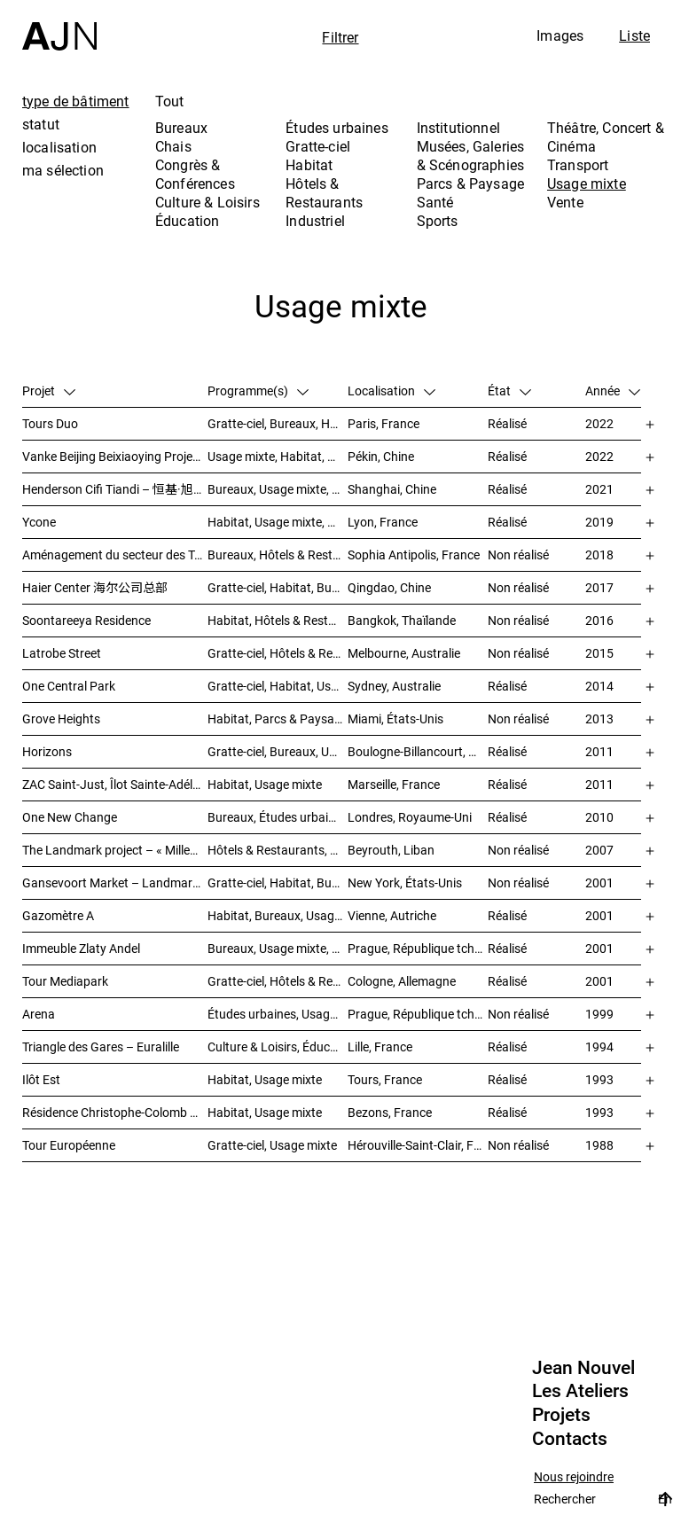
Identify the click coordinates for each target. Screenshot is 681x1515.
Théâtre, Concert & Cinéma (605, 137)
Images (559, 35)
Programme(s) (258, 390)
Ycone (39, 521)
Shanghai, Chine (392, 488)
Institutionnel (458, 127)
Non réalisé (518, 554)
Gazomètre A (58, 915)
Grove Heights (61, 718)
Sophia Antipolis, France (414, 554)
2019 (599, 521)
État (509, 390)
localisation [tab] (59, 147)
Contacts (569, 1438)
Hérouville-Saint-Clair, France (418, 1144)
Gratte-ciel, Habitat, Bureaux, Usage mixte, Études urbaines (277, 882)
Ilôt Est (41, 1079)
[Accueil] (59, 25)
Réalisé (507, 423)
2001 (599, 882)
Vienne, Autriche (392, 915)
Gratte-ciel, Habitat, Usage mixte (277, 685)
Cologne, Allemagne (402, 980)
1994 (599, 1046)
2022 (599, 423)
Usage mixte (586, 183)
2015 (599, 652)
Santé (435, 202)
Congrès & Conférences (195, 174)
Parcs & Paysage (470, 183)
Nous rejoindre (574, 1477)
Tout (169, 101)
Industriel (315, 220)
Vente (565, 202)
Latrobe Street (61, 652)
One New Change (69, 816)
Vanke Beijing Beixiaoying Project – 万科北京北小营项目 (114, 456)
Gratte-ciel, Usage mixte (272, 1144)
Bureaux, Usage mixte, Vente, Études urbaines (277, 488)
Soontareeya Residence (86, 620)
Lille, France (380, 1046)
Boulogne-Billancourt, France (418, 751)
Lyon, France (383, 521)
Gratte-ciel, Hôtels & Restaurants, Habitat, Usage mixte (277, 652)
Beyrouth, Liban (391, 849)
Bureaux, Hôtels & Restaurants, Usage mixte (277, 554)
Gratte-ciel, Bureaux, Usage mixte (277, 751)
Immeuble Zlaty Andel (81, 948)
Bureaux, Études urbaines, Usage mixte (277, 816)
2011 (599, 751)
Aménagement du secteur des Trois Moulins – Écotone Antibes (114, 554)
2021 (599, 488)
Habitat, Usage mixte (264, 784)
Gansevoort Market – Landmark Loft (114, 882)
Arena (38, 1013)
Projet (48, 390)
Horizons (47, 751)
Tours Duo (50, 423)
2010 (599, 816)
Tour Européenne (68, 1144)
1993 (599, 1079)
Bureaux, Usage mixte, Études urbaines (277, 948)
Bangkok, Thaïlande (402, 620)
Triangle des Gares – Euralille (100, 1046)
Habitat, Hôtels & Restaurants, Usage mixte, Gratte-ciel (277, 620)
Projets (561, 1414)
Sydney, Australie (394, 685)
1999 (599, 1013)
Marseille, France (394, 784)
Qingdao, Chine (389, 587)
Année (612, 390)
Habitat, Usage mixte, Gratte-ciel (277, 521)
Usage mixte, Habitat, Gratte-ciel (277, 456)
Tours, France (385, 1079)
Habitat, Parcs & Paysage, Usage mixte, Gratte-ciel (277, 718)
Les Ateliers (580, 1390)
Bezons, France (390, 1112)
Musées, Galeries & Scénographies (471, 156)
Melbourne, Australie (404, 652)
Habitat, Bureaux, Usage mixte (277, 915)
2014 (599, 685)
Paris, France (383, 423)
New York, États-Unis (405, 882)
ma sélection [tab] (63, 170)
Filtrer (340, 37)
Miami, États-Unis (395, 718)
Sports (437, 220)
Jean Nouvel (583, 1367)
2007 (599, 849)
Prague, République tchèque (418, 948)
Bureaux (181, 127)
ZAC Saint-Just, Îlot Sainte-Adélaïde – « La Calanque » (114, 784)
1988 (599, 1144)
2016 (599, 620)
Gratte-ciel (318, 146)
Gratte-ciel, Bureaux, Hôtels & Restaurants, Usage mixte (277, 423)
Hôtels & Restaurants (324, 193)
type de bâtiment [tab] (75, 101)
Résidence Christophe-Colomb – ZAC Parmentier (114, 1112)
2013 (599, 718)
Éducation (187, 220)
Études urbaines (336, 127)
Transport (577, 165)
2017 (599, 587)
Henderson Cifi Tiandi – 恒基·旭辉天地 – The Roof (114, 488)
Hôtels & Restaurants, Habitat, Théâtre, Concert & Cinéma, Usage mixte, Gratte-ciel (277, 849)
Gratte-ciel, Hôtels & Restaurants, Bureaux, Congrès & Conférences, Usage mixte (277, 980)
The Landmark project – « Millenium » (114, 849)
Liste (634, 35)
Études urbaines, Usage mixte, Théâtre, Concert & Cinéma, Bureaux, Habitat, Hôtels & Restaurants (277, 1013)
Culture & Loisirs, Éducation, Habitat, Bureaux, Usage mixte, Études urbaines (277, 1046)
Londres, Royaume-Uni (410, 816)
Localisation (391, 390)
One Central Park (68, 685)
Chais (173, 146)
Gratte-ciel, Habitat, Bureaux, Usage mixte (277, 587)
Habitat (309, 165)
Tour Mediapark (65, 980)
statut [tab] (40, 124)
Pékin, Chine (381, 456)
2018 (599, 554)
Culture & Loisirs (207, 202)
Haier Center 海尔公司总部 (95, 587)
